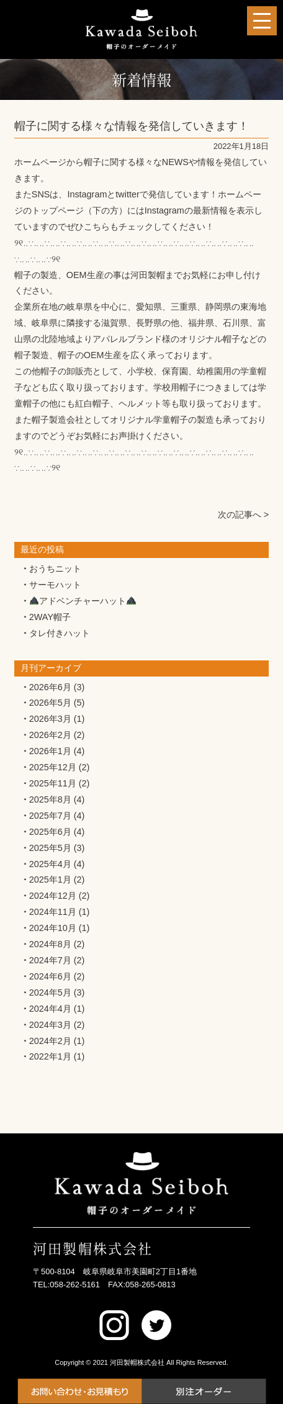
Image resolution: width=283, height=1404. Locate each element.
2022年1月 (50, 1056)
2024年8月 (50, 944)
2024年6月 (50, 976)
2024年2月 (50, 1041)
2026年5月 (50, 703)
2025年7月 (50, 816)
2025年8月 (50, 799)
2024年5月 (50, 992)
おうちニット (55, 569)
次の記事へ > (243, 515)
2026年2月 (50, 735)
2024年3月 (50, 1025)
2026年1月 (50, 751)
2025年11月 (52, 783)
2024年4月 (50, 1009)
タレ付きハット (59, 633)
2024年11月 (52, 912)
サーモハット (55, 585)
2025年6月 (50, 832)
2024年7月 (50, 960)
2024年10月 (52, 928)
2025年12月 (52, 767)
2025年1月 (50, 879)
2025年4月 (50, 864)
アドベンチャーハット (83, 601)
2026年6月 (50, 687)
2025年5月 (50, 848)
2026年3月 (50, 719)
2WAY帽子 (50, 617)
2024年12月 (52, 896)
